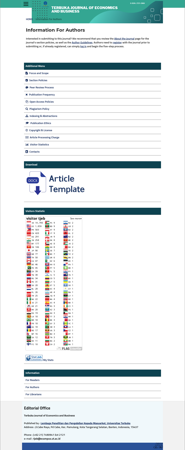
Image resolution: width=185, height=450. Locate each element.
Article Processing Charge (42, 137)
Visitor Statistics (37, 144)
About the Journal (124, 38)
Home (29, 19)
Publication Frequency (40, 94)
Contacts (33, 151)
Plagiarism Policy (37, 109)
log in (83, 46)
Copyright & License (39, 130)
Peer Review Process (40, 87)
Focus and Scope (37, 73)
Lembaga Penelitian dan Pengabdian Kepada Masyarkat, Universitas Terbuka (85, 423)
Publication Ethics (38, 123)
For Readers (32, 380)
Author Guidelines (82, 42)
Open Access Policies (40, 101)
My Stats (48, 360)
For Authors (32, 387)
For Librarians (33, 394)
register (117, 42)
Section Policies (36, 80)
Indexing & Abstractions (41, 116)
